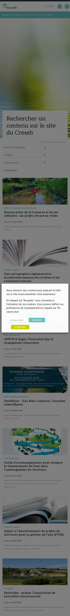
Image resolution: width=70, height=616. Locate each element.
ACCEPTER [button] (20, 327)
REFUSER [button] (37, 320)
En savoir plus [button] (16, 320)
